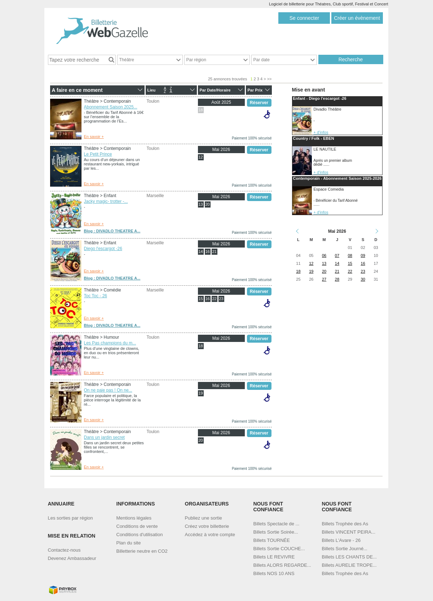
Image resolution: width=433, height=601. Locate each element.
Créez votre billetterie (207, 526)
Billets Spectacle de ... (276, 523)
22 (214, 299)
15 (200, 299)
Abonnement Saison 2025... (110, 107)
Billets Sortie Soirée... (275, 532)
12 (200, 157)
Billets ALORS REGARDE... (282, 565)
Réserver (259, 102)
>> (269, 79)
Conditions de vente (137, 526)
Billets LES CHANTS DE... (349, 557)
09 (363, 255)
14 (200, 251)
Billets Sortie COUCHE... (279, 548)
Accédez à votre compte (210, 534)
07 (337, 255)
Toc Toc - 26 (95, 295)
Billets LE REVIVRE (274, 557)
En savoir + (94, 136)
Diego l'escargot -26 (103, 248)
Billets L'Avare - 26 (341, 540)
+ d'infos (321, 132)
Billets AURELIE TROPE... (349, 565)
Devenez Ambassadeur (72, 558)
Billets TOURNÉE (271, 540)
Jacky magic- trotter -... (106, 201)
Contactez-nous (64, 550)
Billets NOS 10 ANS (274, 573)
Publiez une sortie (203, 518)
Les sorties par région (70, 518)
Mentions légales (134, 518)
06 (324, 255)
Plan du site (128, 543)
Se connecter (304, 18)
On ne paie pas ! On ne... (108, 390)
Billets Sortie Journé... (344, 548)
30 (363, 279)
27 (324, 279)
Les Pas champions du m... (110, 343)
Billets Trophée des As (345, 523)
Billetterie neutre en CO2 (142, 551)
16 (207, 251)
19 (200, 393)
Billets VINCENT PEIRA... (349, 532)
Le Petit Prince (98, 154)
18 (200, 110)
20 (207, 204)
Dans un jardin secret (104, 437)
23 (221, 299)
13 (200, 204)
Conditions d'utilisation (139, 534)
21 (214, 251)
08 (350, 255)
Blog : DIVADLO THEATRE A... (112, 231)
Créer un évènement (357, 18)
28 (337, 279)
